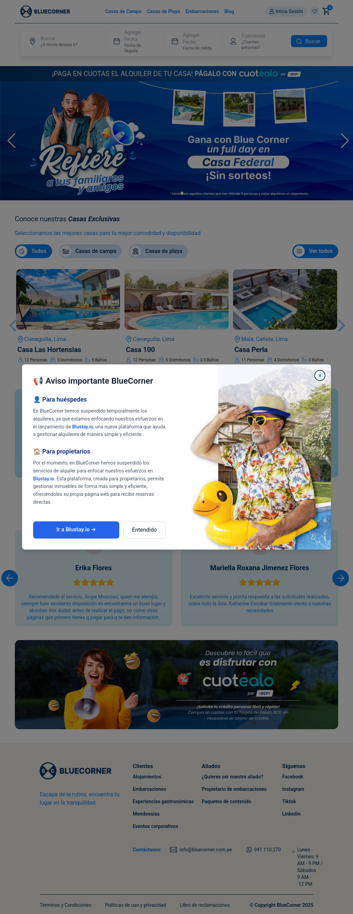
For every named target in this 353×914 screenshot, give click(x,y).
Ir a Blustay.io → (76, 529)
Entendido (144, 530)
